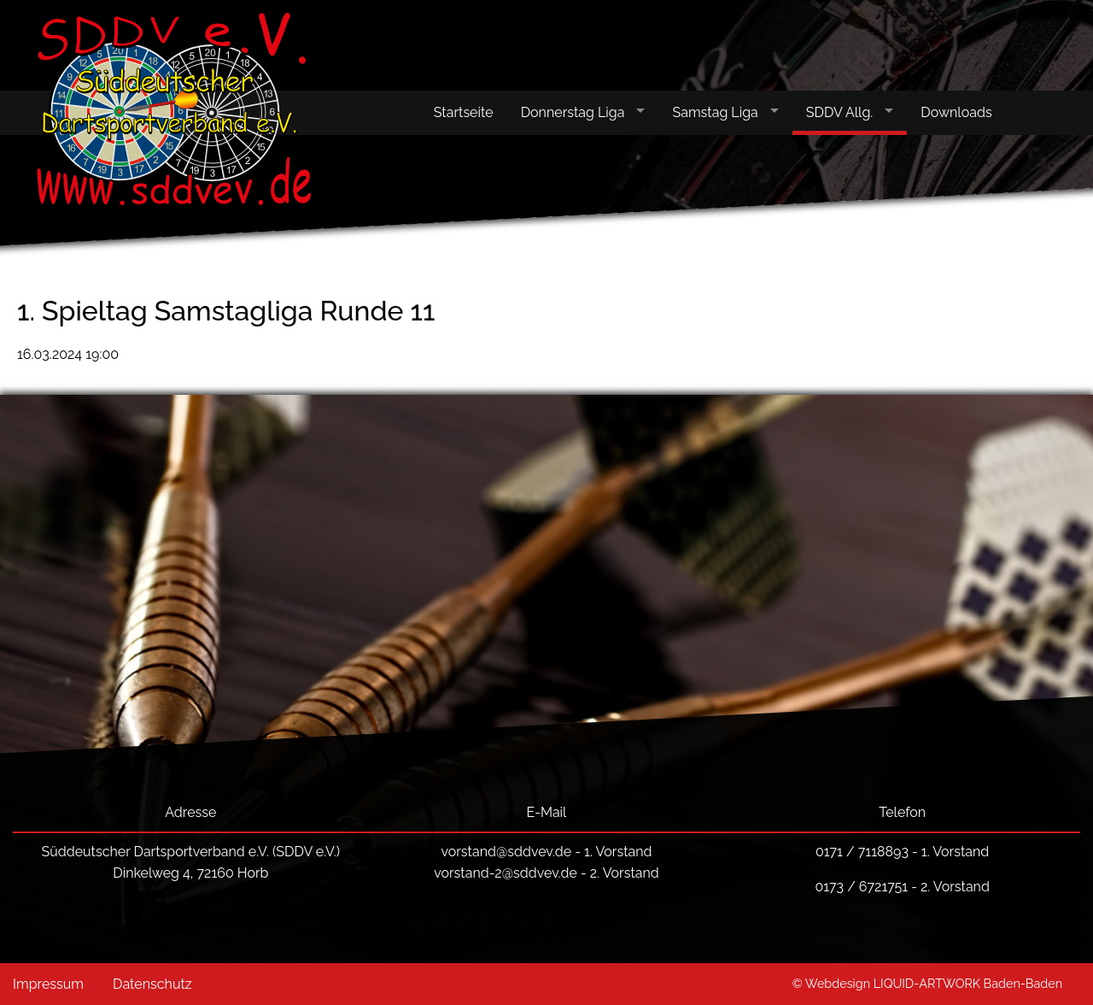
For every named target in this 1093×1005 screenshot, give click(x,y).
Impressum (48, 984)
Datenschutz (152, 984)
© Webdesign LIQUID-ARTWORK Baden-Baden (927, 983)
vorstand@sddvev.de (506, 851)
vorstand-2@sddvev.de (505, 873)
